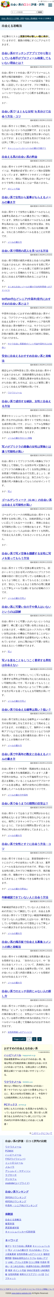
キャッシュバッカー (17, 148)
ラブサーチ (11, 1175)
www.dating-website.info (21, 1293)
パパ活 (41, 1274)
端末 (10, 1270)
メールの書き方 (33, 148)
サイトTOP (5, 1289)
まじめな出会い (15, 286)
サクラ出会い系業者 (17, 344)
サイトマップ (15, 1289)
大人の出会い (35, 1250)
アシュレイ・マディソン (18, 1171)
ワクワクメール (15, 392)
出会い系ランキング (17, 1191)
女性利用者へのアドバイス (20, 1032)
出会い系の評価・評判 (27, 4)
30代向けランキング (15, 1197)
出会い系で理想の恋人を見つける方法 (25, 250)
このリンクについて (42, 1133)
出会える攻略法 (13, 1219)
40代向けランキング (15, 1201)
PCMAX (9, 1151)
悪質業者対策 (12, 1227)
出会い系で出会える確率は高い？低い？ (26, 709)
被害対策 (9, 1223)
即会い (25, 889)
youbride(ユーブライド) (17, 1183)
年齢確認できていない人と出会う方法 (25, 897)
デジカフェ (11, 1179)
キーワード (11, 1240)
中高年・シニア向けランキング (21, 1205)
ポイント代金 (14, 189)
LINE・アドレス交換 (18, 1262)
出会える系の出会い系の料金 (19, 156)
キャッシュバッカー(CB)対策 (20, 1232)
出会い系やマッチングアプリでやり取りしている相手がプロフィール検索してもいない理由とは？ (26, 58)
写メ (10, 491)
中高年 (41, 344)
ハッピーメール (13, 1155)
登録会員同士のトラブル (24, 1258)
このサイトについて (29, 1289)
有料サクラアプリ (28, 1274)
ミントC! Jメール (14, 1163)
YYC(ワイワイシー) (15, 1159)
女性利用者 (13, 1274)
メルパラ (9, 1167)
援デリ (43, 148)
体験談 (9, 1214)
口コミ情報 (27, 438)
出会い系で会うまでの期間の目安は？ (25, 803)
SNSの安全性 (33, 1270)
